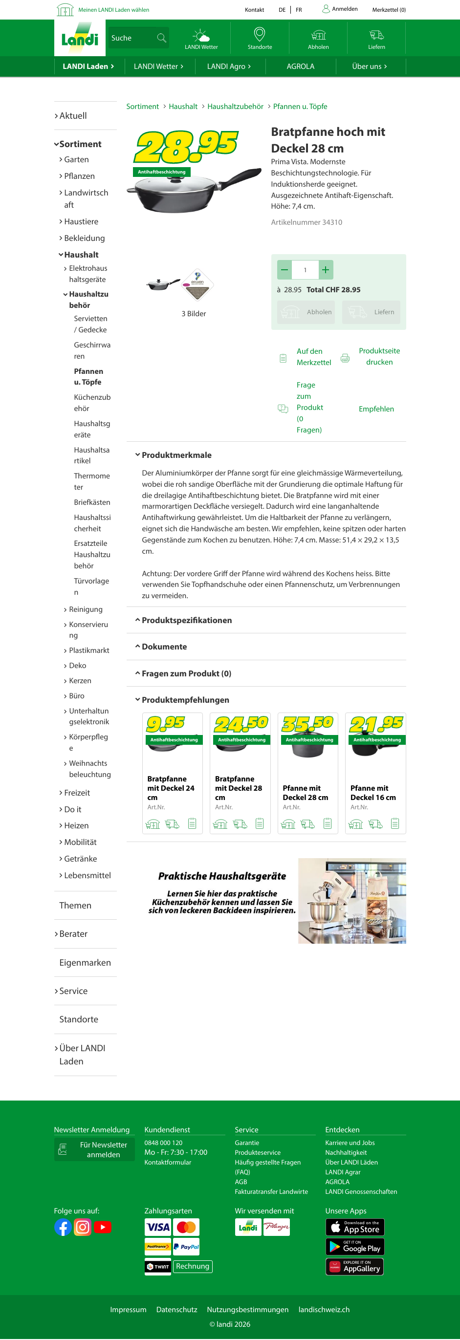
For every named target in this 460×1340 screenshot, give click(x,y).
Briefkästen (92, 502)
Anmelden (345, 9)
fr (299, 10)
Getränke (81, 858)
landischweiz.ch (324, 1310)
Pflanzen (80, 175)
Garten (77, 159)
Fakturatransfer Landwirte (271, 1191)
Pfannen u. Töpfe (300, 106)
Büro (77, 696)
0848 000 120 (164, 1142)
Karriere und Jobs (350, 1142)
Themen (76, 905)
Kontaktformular (168, 1162)
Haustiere (82, 221)
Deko (78, 665)
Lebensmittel (88, 875)
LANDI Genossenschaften (361, 1191)
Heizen (77, 825)
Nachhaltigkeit (346, 1152)
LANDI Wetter (156, 66)
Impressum (128, 1310)
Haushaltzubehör (235, 106)
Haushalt (82, 254)
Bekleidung (85, 237)
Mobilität (81, 841)
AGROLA (301, 66)
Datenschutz (176, 1310)
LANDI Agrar (343, 1171)
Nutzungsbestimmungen (248, 1310)
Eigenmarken (85, 962)
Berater (74, 933)
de (282, 10)
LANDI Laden (86, 66)
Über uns (366, 66)
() (389, 10)
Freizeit (77, 792)
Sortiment (81, 144)
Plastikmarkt (89, 650)
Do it (73, 809)
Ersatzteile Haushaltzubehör (92, 555)
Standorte (79, 1019)
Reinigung (86, 609)
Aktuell (73, 115)
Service (74, 990)
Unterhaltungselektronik (89, 716)
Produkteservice (258, 1152)
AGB (241, 1181)
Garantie (247, 1142)
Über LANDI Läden (352, 1162)
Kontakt (254, 10)
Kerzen (80, 681)
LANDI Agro (226, 66)
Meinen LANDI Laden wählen (114, 10)
